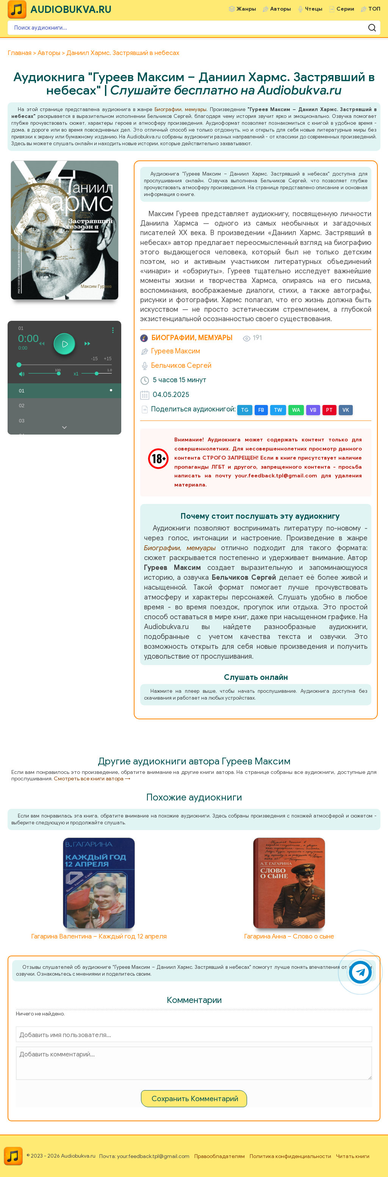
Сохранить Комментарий (195, 1098)
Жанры (246, 9)
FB (261, 410)
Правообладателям (219, 1156)
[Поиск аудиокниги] (194, 27)
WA (296, 410)
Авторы (280, 9)
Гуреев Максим (175, 351)
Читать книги (352, 1156)
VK (346, 410)
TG (245, 410)
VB (313, 410)
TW (278, 410)
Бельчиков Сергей (181, 365)
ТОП (374, 9)
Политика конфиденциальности (290, 1156)
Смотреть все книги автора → (92, 778)
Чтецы (313, 9)
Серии (345, 9)
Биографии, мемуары (181, 109)
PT (329, 410)
